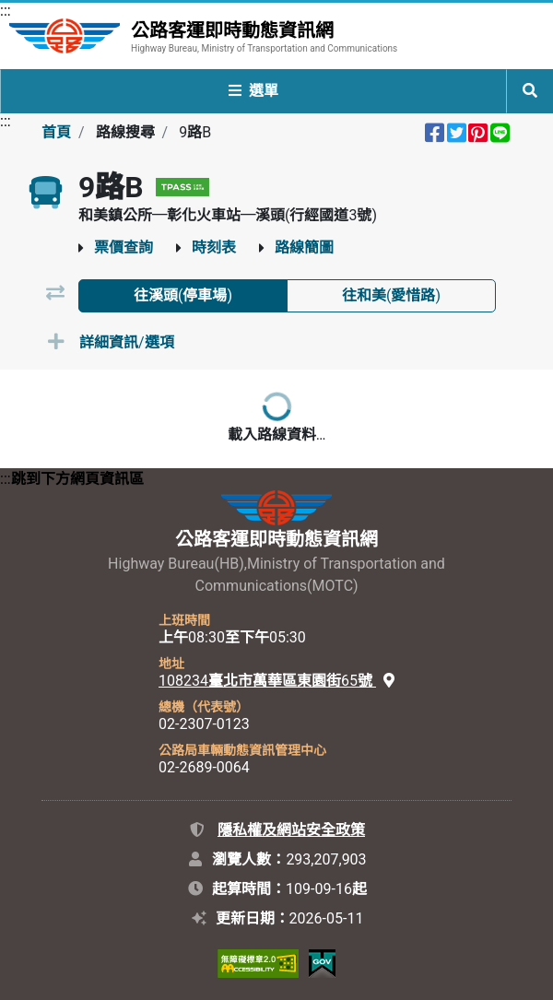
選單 (253, 91)
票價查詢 (123, 247)
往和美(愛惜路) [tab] (391, 295)
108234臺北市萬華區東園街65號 (276, 680)
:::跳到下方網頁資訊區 (72, 479)
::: (5, 10)
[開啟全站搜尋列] (530, 91)
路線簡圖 (304, 247)
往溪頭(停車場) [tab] (183, 295)
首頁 (56, 132)
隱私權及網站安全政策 (291, 830)
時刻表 (214, 247)
